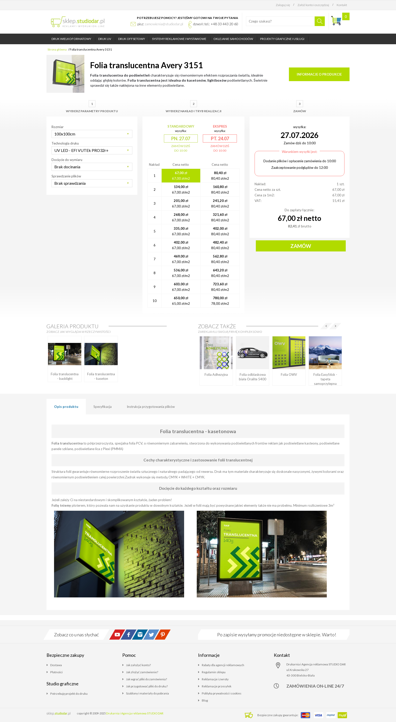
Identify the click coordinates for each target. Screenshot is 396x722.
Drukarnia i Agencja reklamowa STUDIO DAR (134, 713)
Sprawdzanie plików (66, 176)
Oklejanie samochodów (233, 39)
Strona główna (57, 49)
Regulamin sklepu (214, 672)
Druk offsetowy (131, 39)
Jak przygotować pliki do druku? (147, 686)
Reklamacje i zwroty (215, 679)
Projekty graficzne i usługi (282, 39)
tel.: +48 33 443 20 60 (221, 24)
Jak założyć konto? (138, 665)
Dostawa (56, 665)
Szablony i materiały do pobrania (147, 693)
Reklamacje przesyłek (216, 686)
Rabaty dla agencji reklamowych (223, 665)
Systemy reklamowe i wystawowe (179, 39)
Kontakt (342, 5)
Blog (205, 700)
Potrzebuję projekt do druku (69, 693)
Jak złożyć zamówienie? (142, 672)
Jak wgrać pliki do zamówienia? (146, 679)
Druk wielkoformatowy (71, 39)
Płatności (56, 672)
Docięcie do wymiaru (67, 160)
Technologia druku (65, 143)
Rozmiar (58, 127)
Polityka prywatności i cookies (221, 693)
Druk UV (104, 39)
